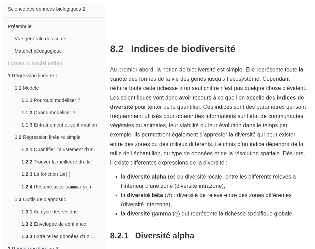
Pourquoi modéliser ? (50, 100)
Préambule (20, 26)
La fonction (46, 174)
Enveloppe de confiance (53, 225)
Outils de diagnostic (40, 201)
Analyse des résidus (49, 213)
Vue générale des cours (40, 38)
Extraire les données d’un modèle (63, 237)
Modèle (27, 88)
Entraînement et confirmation (59, 125)
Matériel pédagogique (38, 51)
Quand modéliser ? (48, 112)
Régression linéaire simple (48, 137)
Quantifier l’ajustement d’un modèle (63, 149)
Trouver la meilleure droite (56, 162)
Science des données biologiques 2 (46, 9)
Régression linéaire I (32, 75)
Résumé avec (56, 188)
